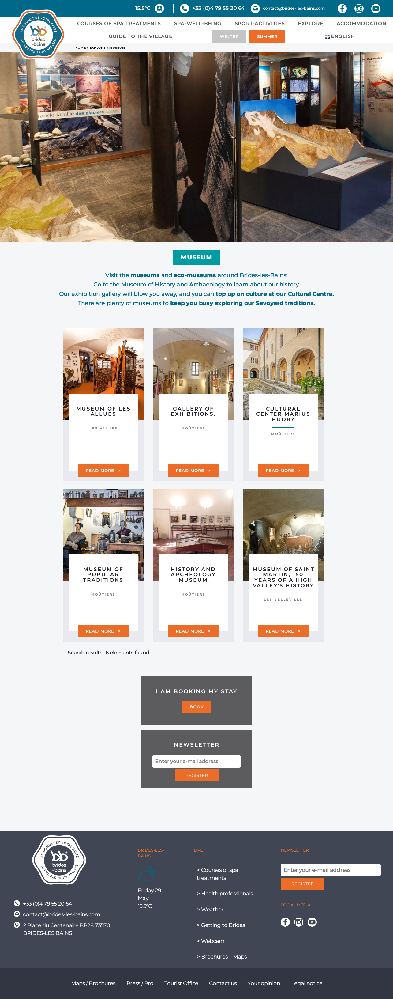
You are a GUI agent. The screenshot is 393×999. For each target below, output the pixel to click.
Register (196, 775)
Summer (267, 36)
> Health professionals (225, 894)
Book (197, 706)
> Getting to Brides (221, 925)
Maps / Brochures (93, 983)
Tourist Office (181, 983)
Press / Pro (139, 983)
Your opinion (264, 983)
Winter (229, 36)
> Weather (210, 909)
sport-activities (260, 23)
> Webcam (210, 941)
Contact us (223, 983)
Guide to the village (140, 36)
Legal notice (306, 983)
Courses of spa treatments (119, 23)
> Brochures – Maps (222, 957)
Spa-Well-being (198, 23)
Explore (310, 23)
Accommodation (361, 23)
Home (80, 47)
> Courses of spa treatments (217, 874)
